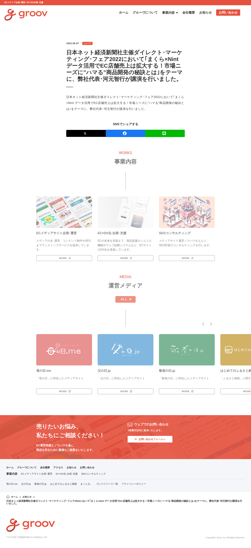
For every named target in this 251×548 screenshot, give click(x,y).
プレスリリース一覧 (107, 485)
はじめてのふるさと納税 (63, 485)
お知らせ (78, 469)
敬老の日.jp (40, 485)
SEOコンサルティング (93, 475)
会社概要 (49, 469)
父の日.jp (26, 485)
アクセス (64, 469)
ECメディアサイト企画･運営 (36, 475)
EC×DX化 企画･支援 (67, 475)
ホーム (10, 469)
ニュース (88, 43)
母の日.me (12, 485)
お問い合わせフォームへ (152, 441)
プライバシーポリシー (133, 485)
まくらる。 (86, 485)
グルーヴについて (29, 469)
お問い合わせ (96, 469)
